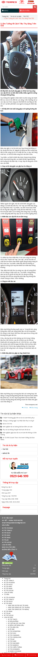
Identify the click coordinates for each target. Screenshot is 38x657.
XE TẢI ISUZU (6, 533)
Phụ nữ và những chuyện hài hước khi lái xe (15, 430)
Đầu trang (34, 407)
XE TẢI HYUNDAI (7, 528)
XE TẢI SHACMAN (13, 643)
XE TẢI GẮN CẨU (13, 627)
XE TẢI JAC (5, 540)
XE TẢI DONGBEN (14, 649)
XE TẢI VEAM (6, 538)
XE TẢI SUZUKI (6, 542)
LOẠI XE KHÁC (6, 545)
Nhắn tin (19, 655)
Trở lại (25, 407)
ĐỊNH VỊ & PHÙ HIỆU (8, 547)
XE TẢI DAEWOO (13, 645)
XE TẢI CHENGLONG (14, 637)
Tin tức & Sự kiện (15, 16)
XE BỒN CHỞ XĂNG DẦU (16, 625)
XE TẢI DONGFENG (14, 631)
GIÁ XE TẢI (6, 453)
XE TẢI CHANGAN (13, 635)
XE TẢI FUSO (12, 633)
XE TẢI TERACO (7, 530)
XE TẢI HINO (6, 535)
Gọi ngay (6, 655)
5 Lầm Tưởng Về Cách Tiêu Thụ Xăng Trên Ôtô (19, 18)
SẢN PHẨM (24, 11)
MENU (5, 11)
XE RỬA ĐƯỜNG (13, 621)
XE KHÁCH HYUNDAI (14, 651)
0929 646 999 (19, 476)
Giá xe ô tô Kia (6, 424)
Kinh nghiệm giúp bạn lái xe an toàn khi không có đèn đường (18, 434)
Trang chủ (5, 16)
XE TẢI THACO (12, 619)
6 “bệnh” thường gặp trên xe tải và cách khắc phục (17, 418)
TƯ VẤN (6, 594)
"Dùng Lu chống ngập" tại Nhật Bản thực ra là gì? (17, 421)
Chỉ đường (31, 655)
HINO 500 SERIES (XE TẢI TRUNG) (19, 607)
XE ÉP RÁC (11, 629)
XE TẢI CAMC (12, 641)
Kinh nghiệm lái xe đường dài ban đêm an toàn (16, 427)
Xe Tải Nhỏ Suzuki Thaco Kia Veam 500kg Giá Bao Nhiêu (17, 438)
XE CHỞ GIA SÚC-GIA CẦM (16, 623)
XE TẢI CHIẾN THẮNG (15, 647)
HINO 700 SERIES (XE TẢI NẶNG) (18, 609)
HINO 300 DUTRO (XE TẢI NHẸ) (18, 605)
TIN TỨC (26, 16)
